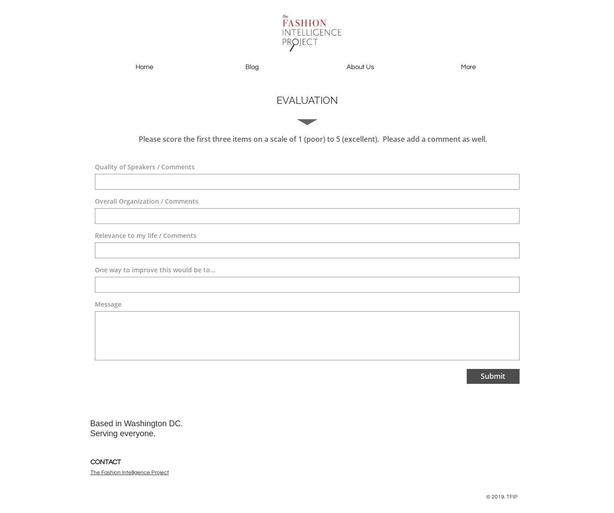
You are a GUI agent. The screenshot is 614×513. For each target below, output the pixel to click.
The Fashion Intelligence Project (129, 473)
